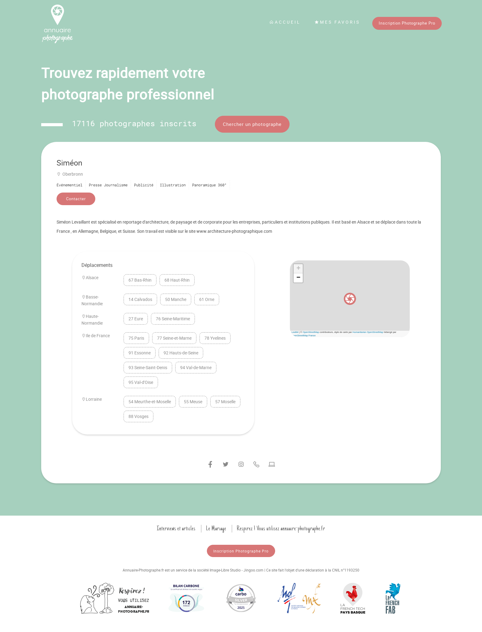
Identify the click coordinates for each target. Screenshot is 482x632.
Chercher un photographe (252, 124)
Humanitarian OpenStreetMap (368, 332)
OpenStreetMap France (303, 335)
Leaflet (294, 332)
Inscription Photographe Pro (407, 23)
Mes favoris (337, 22)
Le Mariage (216, 528)
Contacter (76, 198)
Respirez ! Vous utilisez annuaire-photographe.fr (281, 528)
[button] (350, 299)
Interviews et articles (176, 528)
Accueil (285, 22)
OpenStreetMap (311, 332)
